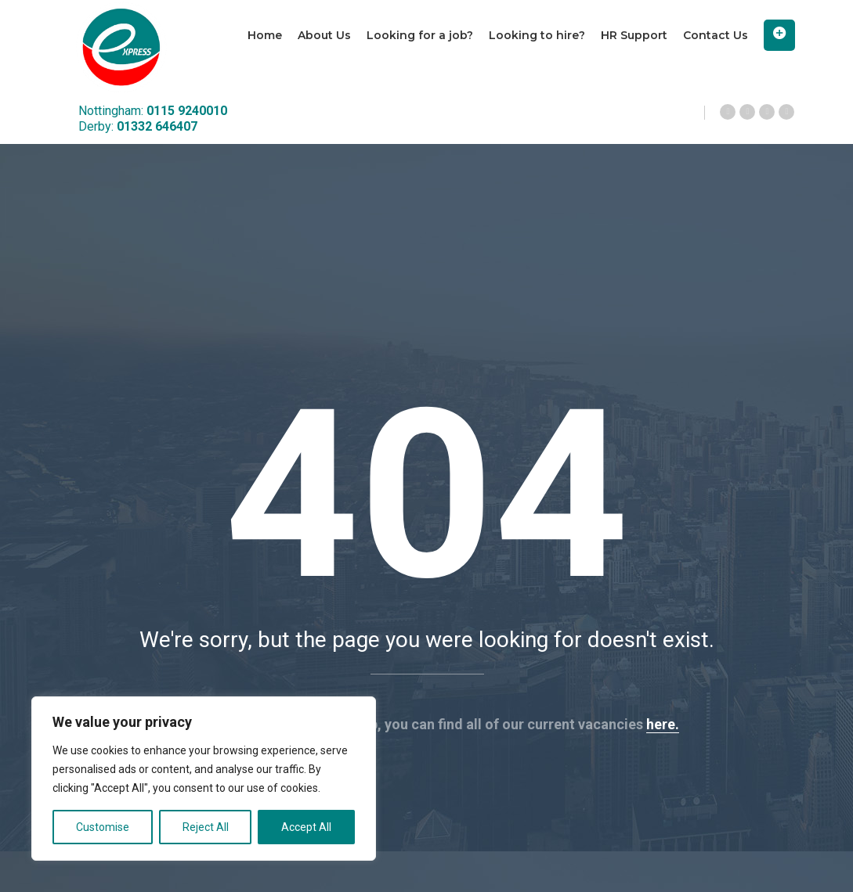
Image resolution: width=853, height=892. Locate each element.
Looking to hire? (537, 35)
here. (662, 724)
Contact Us (715, 35)
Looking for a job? (420, 35)
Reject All (206, 827)
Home (265, 35)
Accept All (306, 827)
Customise (102, 827)
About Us (324, 35)
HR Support (634, 35)
